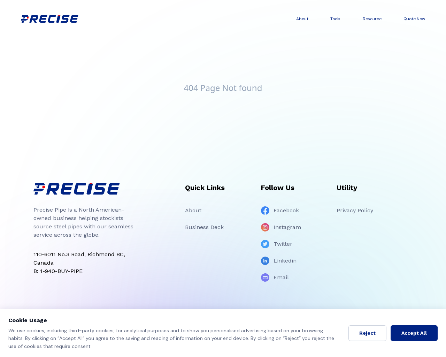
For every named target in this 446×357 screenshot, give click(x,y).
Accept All (414, 333)
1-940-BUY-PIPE (61, 271)
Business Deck (204, 227)
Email (275, 277)
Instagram (281, 227)
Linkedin (279, 261)
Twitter (276, 244)
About (193, 210)
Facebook (280, 210)
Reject (367, 333)
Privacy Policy (355, 210)
